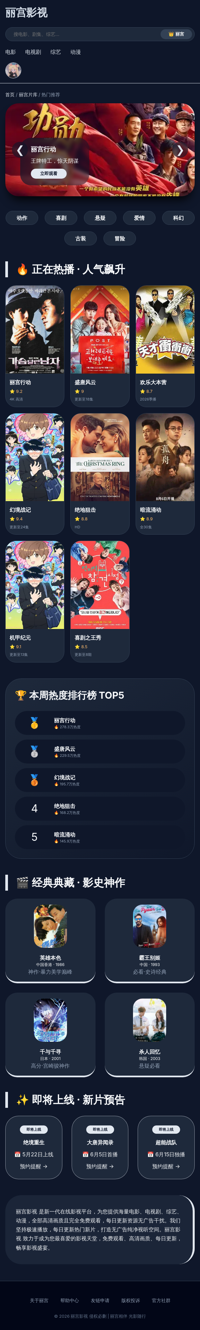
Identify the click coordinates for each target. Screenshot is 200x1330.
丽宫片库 (28, 94)
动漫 (75, 51)
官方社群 (161, 1300)
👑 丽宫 (176, 34)
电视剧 (33, 51)
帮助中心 (69, 1300)
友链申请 (100, 1300)
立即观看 (48, 173)
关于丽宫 (39, 1300)
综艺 (55, 51)
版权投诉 (130, 1300)
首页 (10, 94)
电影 (10, 51)
